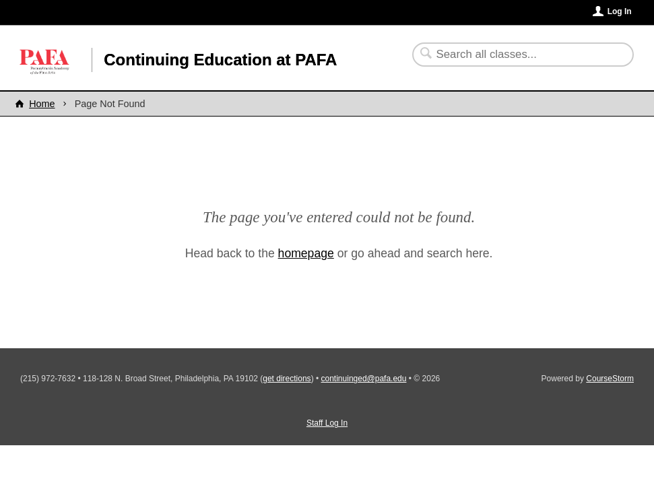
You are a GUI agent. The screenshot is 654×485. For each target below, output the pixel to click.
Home (42, 103)
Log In (620, 11)
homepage (306, 253)
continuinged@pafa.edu (364, 378)
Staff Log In (327, 423)
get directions (286, 378)
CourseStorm (610, 378)
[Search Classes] (515, 54)
